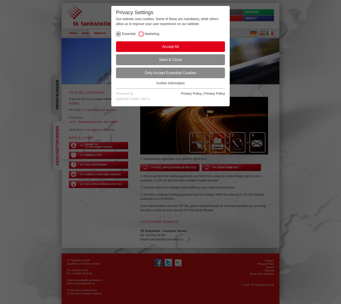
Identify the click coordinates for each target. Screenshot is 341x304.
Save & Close (170, 60)
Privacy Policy (191, 93)
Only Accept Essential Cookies (170, 73)
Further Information (170, 83)
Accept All (170, 47)
